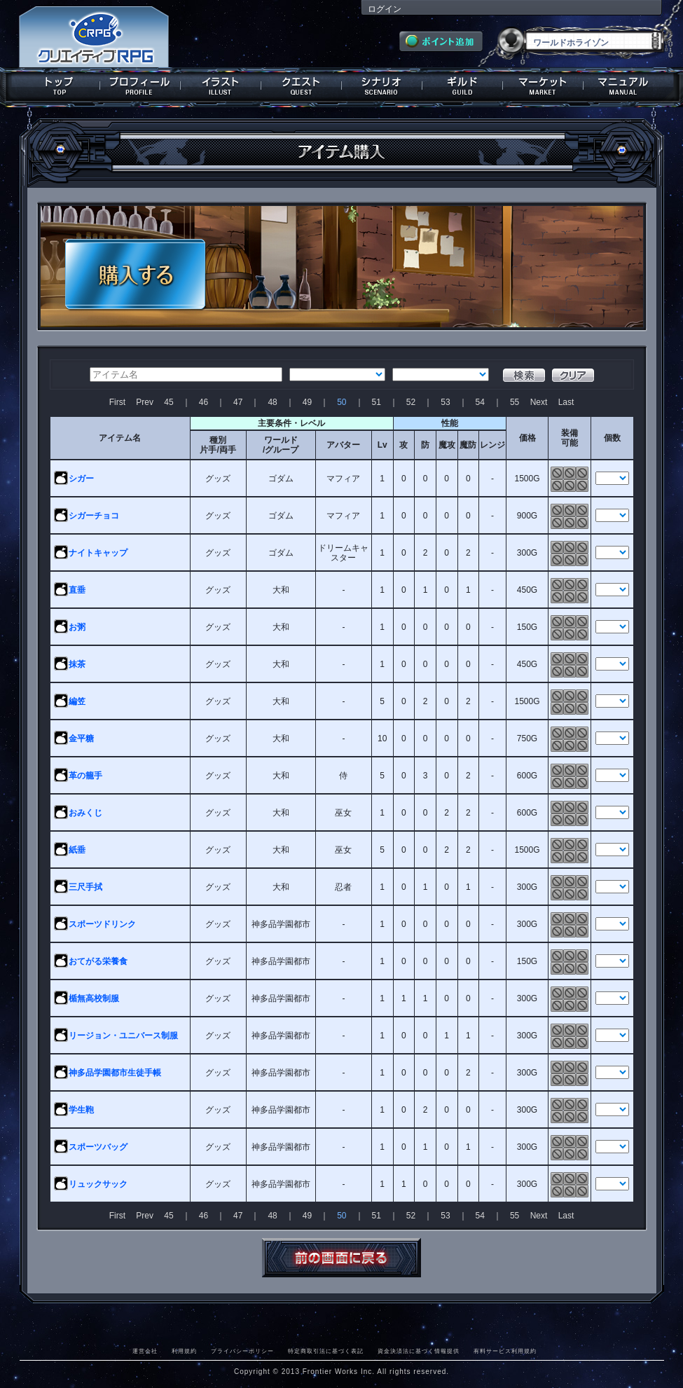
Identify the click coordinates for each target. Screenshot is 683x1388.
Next (539, 402)
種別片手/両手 (217, 445)
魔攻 (447, 445)
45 (168, 402)
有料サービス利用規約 (505, 1350)
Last (566, 402)
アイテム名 (120, 438)
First (117, 402)
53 (445, 402)
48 (272, 402)
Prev (144, 402)
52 (410, 402)
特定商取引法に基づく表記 (326, 1350)
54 (480, 402)
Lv (382, 445)
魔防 (468, 445)
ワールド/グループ (280, 445)
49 (307, 402)
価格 (527, 438)
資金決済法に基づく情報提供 (419, 1350)
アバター (343, 445)
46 (203, 402)
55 (514, 402)
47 (237, 402)
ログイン (384, 9)
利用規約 (184, 1350)
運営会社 (145, 1350)
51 (376, 402)
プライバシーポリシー (242, 1350)
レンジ (492, 445)
